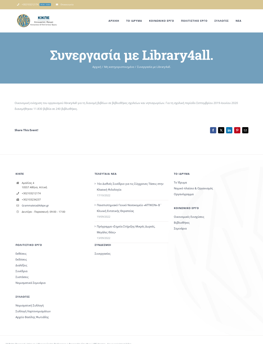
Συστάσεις (22, 277)
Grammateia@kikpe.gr (35, 205)
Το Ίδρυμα (180, 182)
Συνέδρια (21, 271)
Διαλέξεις (21, 265)
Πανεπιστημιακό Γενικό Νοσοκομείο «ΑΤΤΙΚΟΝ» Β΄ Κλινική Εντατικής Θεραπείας (128, 208)
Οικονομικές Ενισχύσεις (189, 217)
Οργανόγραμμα (184, 194)
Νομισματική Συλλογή (30, 305)
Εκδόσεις (21, 259)
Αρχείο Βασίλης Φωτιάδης (32, 317)
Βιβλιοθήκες (182, 222)
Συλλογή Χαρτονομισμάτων (33, 311)
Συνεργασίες (102, 253)
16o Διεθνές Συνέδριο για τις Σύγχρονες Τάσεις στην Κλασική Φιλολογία (130, 186)
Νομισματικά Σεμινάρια (30, 283)
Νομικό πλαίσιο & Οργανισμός (193, 188)
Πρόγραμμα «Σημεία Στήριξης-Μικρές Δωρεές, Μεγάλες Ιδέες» (126, 229)
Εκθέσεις (21, 253)
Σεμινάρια (180, 228)
